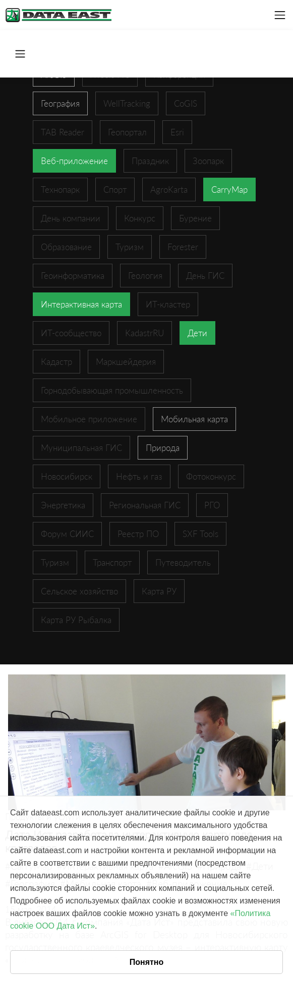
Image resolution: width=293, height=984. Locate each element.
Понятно (147, 962)
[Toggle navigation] (280, 15)
